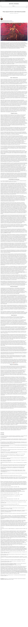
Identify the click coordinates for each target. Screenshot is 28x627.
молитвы (5, 232)
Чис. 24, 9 (23, 536)
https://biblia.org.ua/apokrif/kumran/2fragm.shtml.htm (8, 491)
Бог (20, 259)
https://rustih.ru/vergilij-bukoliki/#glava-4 (21, 445)
